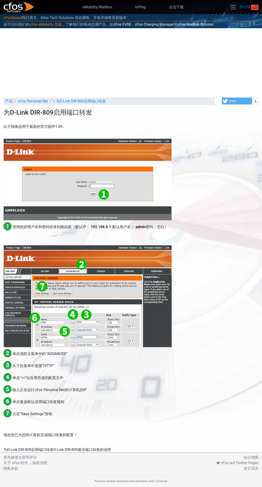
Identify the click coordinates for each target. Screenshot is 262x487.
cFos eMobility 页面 (46, 24)
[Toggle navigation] (232, 7)
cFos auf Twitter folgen (237, 463)
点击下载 (176, 7)
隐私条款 (10, 468)
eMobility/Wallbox (97, 7)
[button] (237, 101)
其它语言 (251, 468)
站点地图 (251, 457)
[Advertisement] (131, 63)
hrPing (140, 7)
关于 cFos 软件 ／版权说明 (25, 463)
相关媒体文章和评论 (20, 457)
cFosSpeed (13, 17)
